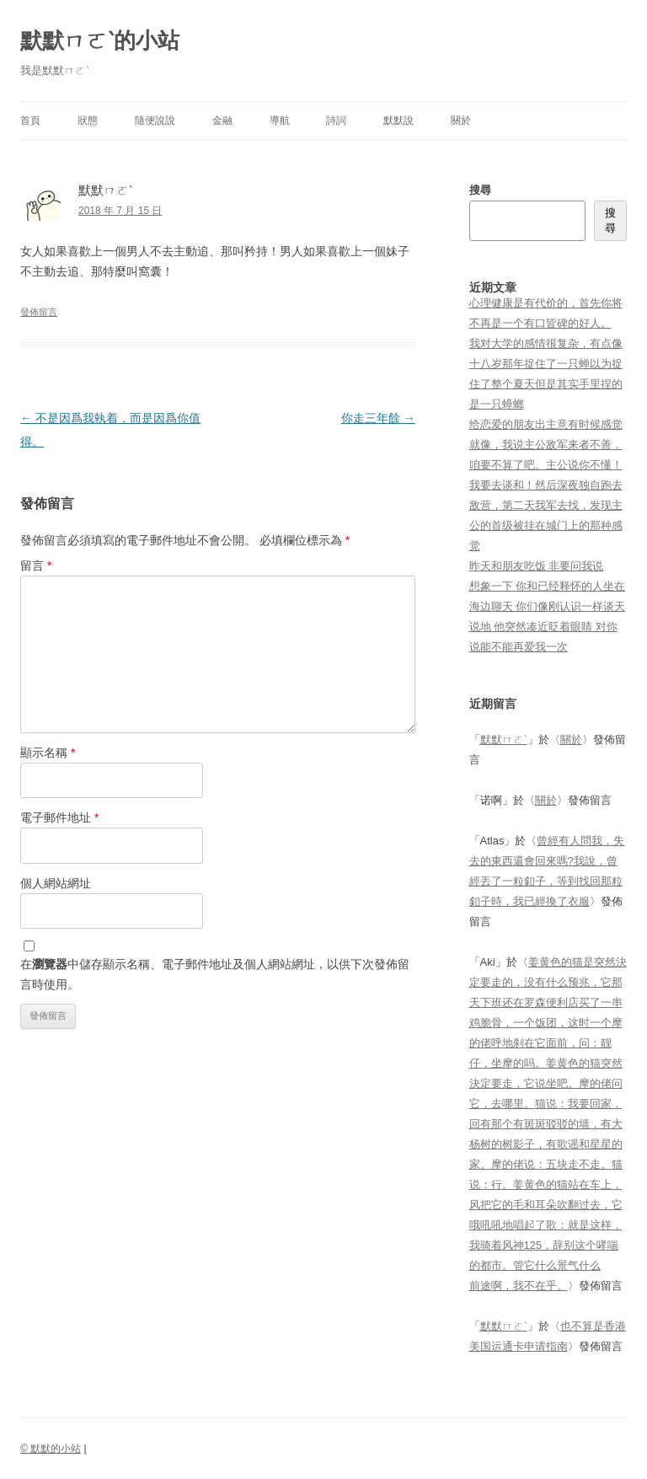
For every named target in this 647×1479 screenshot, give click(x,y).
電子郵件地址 (59, 817)
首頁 (30, 120)
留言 (35, 565)
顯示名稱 (47, 752)
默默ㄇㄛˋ (503, 739)
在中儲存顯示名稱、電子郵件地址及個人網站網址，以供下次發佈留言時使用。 (214, 974)
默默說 (398, 120)
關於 (461, 120)
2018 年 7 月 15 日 (120, 211)
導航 (280, 120)
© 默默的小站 (50, 1449)
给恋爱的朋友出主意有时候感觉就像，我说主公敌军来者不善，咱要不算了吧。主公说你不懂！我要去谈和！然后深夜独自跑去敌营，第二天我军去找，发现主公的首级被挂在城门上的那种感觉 (546, 485)
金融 (222, 120)
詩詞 (336, 120)
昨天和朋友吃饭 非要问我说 (536, 566)
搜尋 (480, 190)
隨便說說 (155, 120)
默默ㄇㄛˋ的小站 (99, 40)
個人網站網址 (55, 883)
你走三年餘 (378, 418)
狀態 (88, 120)
